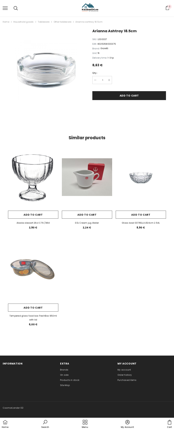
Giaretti (104, 48)
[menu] (5, 8)
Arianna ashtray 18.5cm (89, 21)
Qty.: (95, 72)
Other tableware (62, 21)
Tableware (44, 21)
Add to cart (129, 95)
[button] (45, 424)
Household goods (23, 21)
